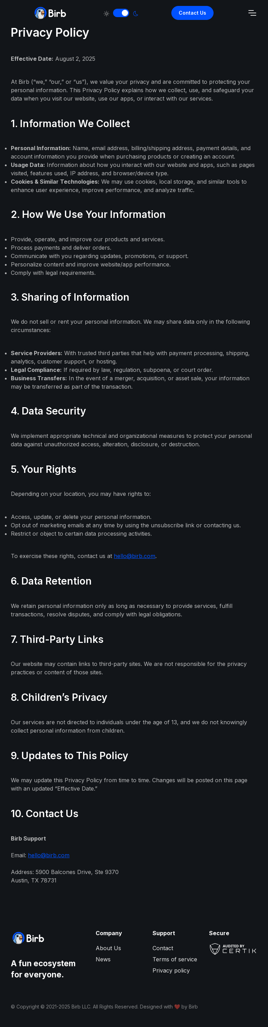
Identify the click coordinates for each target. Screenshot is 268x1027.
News (103, 959)
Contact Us (192, 13)
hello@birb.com (134, 555)
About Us (108, 948)
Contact (162, 948)
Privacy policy (171, 970)
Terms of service (174, 959)
